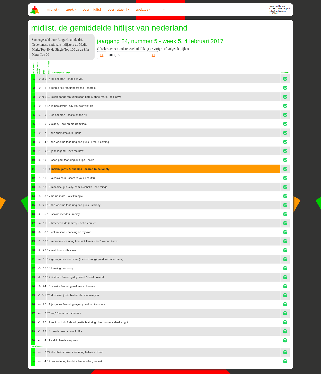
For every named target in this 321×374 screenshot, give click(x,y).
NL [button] (160, 9)
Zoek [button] (70, 9)
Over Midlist (92, 9)
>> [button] (153, 55)
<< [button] (101, 55)
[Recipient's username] (127, 55)
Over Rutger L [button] (117, 9)
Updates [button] (142, 9)
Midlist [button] (52, 9)
